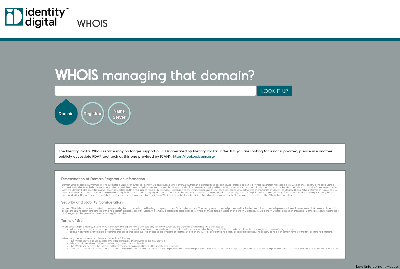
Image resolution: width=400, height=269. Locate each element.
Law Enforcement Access (377, 266)
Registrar (93, 114)
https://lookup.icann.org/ (194, 156)
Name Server (119, 114)
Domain (66, 114)
